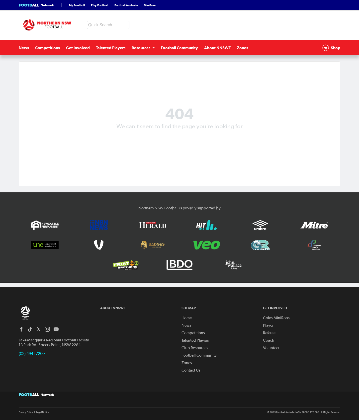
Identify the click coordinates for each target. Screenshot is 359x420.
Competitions (47, 47)
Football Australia (126, 5)
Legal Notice (42, 412)
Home (186, 318)
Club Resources (194, 348)
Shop (331, 47)
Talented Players (110, 47)
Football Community (179, 47)
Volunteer (271, 348)
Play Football (99, 5)
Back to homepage (179, 138)
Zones (242, 47)
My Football (77, 5)
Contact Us (190, 370)
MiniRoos (150, 5)
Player (268, 325)
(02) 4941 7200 (32, 354)
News (24, 47)
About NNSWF (217, 47)
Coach (268, 340)
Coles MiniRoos (276, 318)
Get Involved (78, 47)
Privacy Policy (26, 412)
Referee (269, 333)
